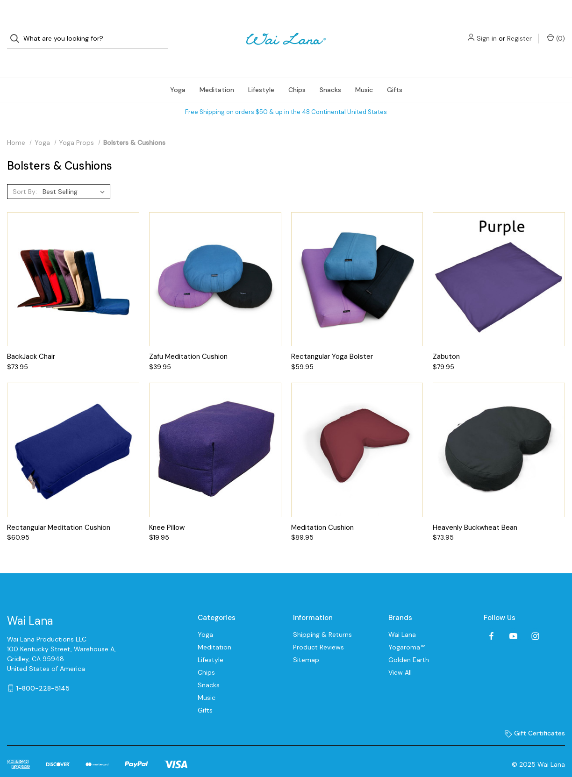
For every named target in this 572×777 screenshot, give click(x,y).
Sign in (487, 30)
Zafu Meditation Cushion (188, 340)
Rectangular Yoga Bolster (332, 340)
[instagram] (535, 619)
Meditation (217, 73)
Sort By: (25, 175)
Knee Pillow (167, 510)
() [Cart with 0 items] (556, 30)
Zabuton (446, 340)
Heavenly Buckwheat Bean (475, 510)
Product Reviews (318, 631)
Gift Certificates (535, 717)
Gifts (394, 73)
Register (519, 30)
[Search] (17, 30)
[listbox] (75, 175)
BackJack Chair (31, 340)
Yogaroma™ (406, 631)
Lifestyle (261, 73)
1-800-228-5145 (43, 671)
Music (364, 73)
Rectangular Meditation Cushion (58, 510)
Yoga (178, 73)
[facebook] (491, 619)
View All (400, 656)
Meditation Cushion (322, 510)
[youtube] (513, 619)
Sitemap (306, 643)
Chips (297, 73)
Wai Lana (402, 618)
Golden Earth (408, 643)
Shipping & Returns (322, 618)
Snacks (330, 73)
